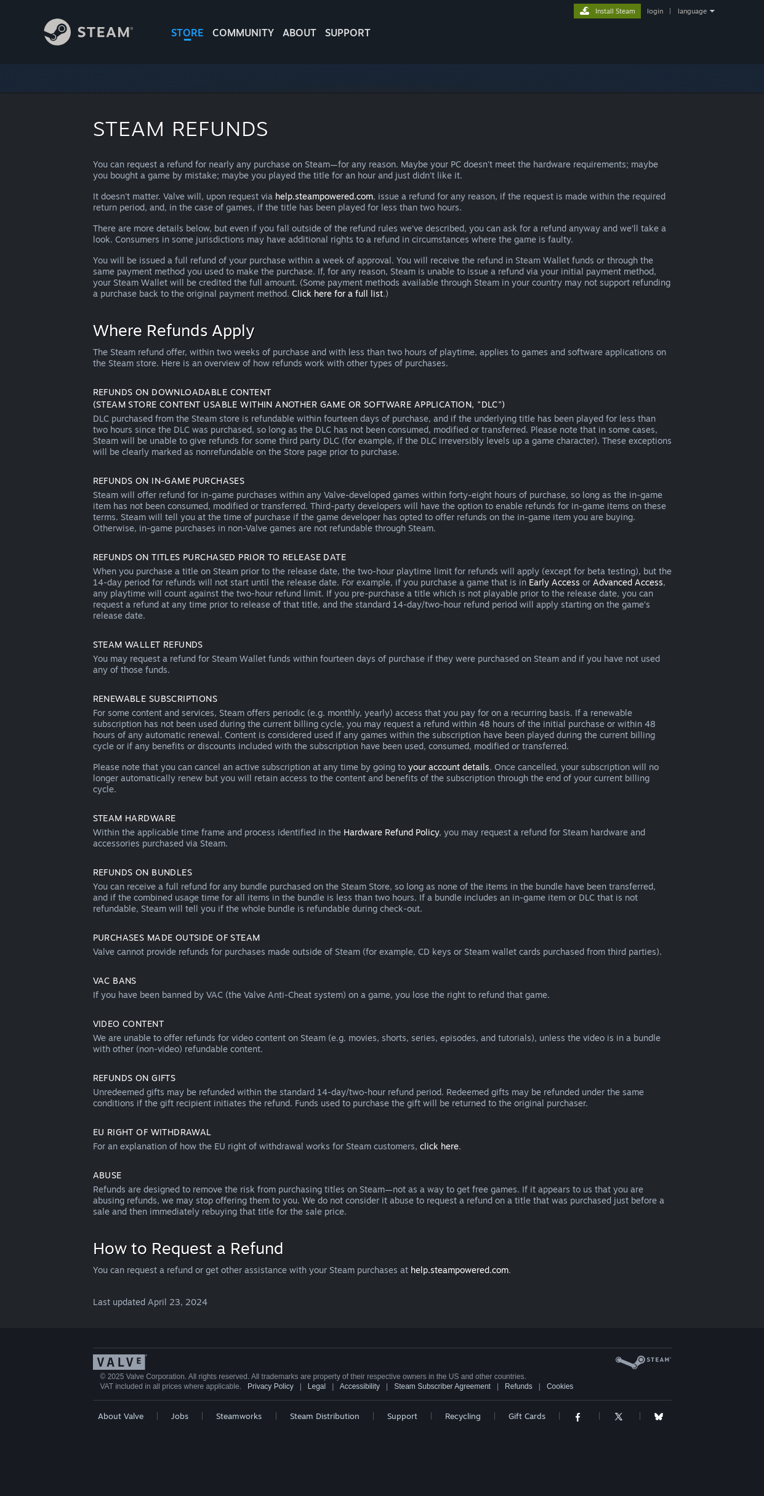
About (299, 32)
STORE (187, 32)
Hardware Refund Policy (391, 832)
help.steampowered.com (324, 196)
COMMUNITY (243, 32)
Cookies (560, 1386)
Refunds (519, 1386)
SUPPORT (348, 32)
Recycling (463, 1416)
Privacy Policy (270, 1386)
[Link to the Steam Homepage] (98, 42)
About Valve (120, 1416)
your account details (448, 767)
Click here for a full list (337, 293)
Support (402, 1416)
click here (439, 1146)
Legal (317, 1386)
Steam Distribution (325, 1416)
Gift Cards (527, 1416)
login (655, 11)
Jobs (179, 1416)
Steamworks (239, 1416)
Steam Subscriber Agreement (442, 1386)
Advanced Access (628, 582)
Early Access (554, 582)
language (692, 11)
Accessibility (360, 1386)
